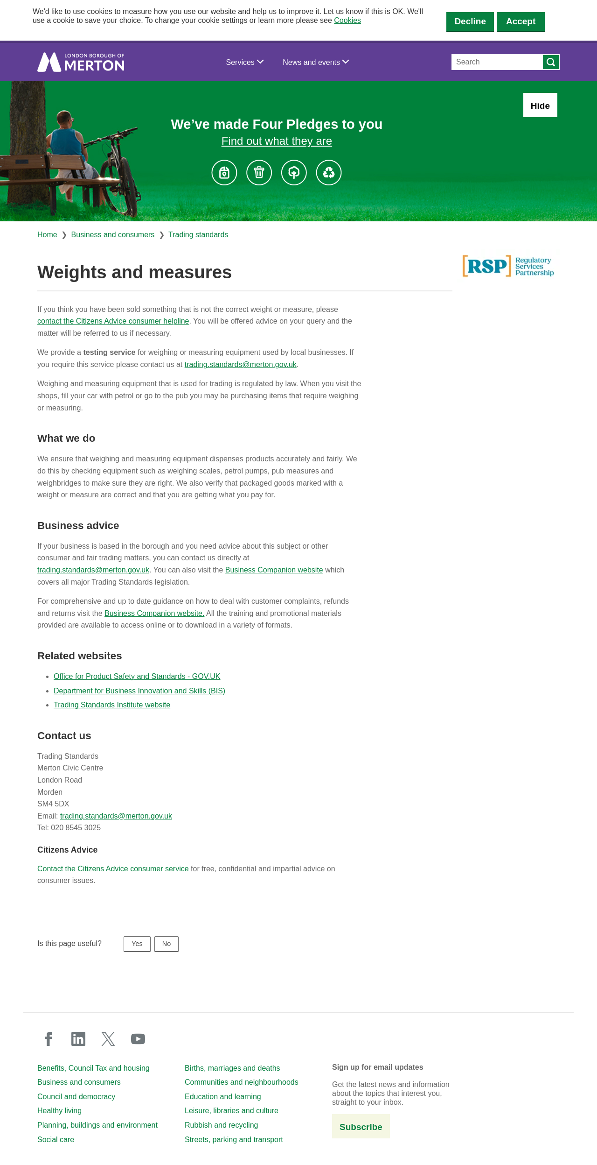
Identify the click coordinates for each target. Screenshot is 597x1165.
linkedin (78, 1039)
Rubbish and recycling (221, 1125)
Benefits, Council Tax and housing (93, 1068)
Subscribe (361, 1127)
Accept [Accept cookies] (520, 21)
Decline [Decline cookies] (470, 21)
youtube (138, 1039)
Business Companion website (274, 570)
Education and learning (223, 1097)
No (166, 943)
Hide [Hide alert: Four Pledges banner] (540, 106)
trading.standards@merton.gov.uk (241, 364)
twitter (108, 1039)
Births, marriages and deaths (232, 1068)
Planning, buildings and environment (97, 1125)
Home (47, 235)
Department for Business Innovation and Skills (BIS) (139, 691)
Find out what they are (277, 140)
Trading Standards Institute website (112, 705)
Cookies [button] (347, 20)
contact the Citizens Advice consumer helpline (113, 321)
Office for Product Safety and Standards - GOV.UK (137, 676)
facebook (48, 1039)
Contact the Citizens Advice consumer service (113, 869)
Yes (137, 943)
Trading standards (198, 235)
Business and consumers (113, 235)
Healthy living (59, 1111)
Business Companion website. (154, 613)
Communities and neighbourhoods (241, 1082)
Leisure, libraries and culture (231, 1111)
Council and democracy (76, 1097)
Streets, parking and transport (234, 1140)
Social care (55, 1140)
